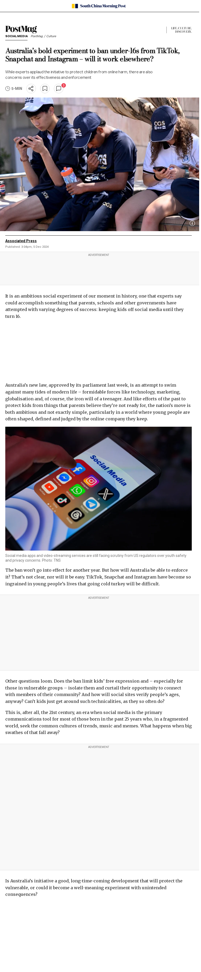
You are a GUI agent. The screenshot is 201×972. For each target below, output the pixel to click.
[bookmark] (45, 88)
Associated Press (21, 241)
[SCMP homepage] (98, 6)
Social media (16, 36)
